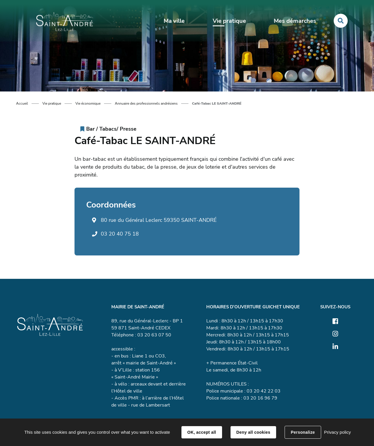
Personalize (303, 432)
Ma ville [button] (174, 21)
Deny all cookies (253, 432)
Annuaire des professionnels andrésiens (146, 103)
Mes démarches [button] (295, 21)
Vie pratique (51, 103)
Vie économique (88, 103)
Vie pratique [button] (229, 21)
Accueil (22, 103)
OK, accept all (201, 432)
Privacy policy (337, 432)
